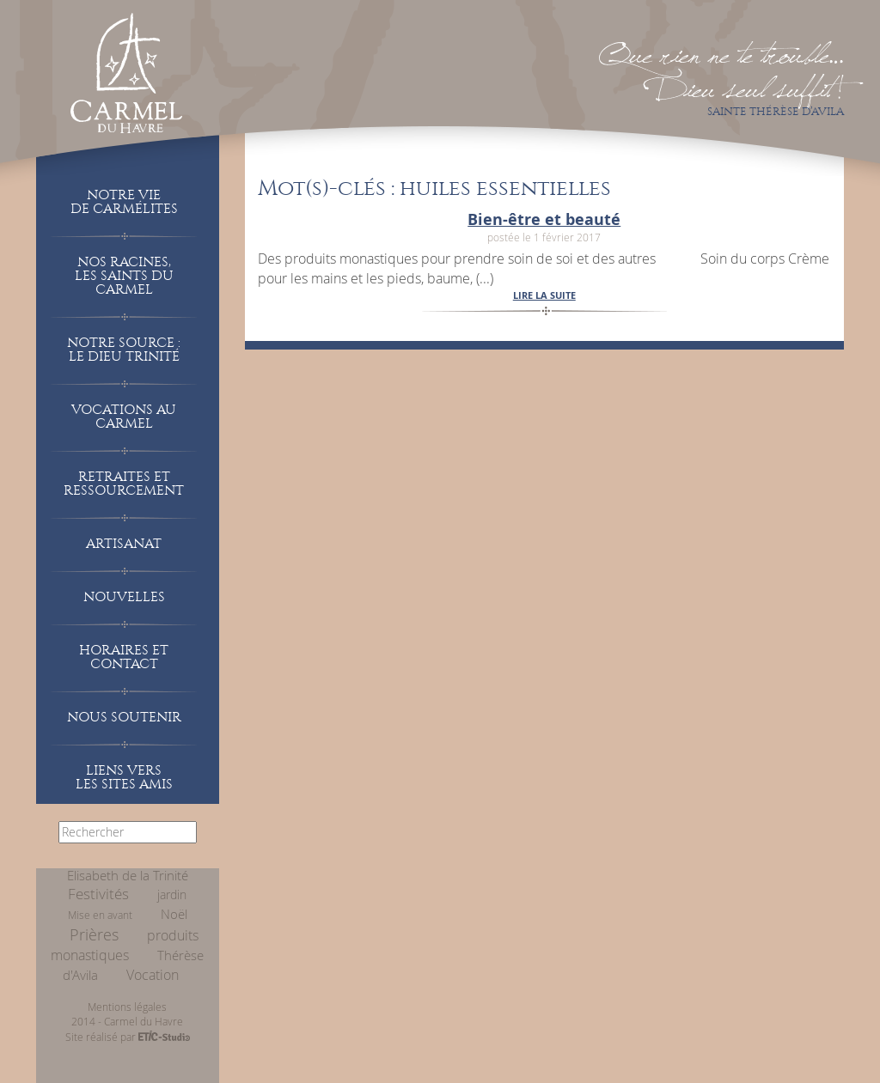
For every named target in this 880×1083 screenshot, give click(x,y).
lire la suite (544, 295)
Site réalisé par (127, 1036)
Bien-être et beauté (544, 219)
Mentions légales (127, 1006)
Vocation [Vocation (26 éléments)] (152, 974)
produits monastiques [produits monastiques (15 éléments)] (125, 945)
